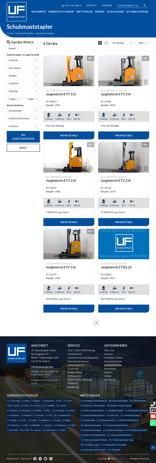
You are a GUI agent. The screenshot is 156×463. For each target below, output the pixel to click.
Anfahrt (108, 372)
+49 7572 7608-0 (71, 5)
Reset (23, 148)
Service (100, 11)
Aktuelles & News (113, 357)
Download (73, 386)
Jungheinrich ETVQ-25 (116, 267)
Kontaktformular (113, 364)
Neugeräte (39, 11)
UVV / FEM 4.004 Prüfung (81, 350)
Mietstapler (84, 11)
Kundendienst (75, 353)
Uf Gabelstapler (137, 11)
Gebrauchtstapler (61, 11)
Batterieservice (76, 364)
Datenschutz (13, 458)
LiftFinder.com (122, 458)
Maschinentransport (78, 361)
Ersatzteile (73, 368)
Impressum (26, 458)
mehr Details (69, 135)
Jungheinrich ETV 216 (61, 267)
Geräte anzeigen (23, 137)
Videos (108, 375)
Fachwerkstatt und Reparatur (83, 357)
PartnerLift (110, 379)
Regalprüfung (75, 372)
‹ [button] (84, 82)
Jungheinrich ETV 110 (61, 94)
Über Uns (109, 350)
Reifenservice (75, 375)
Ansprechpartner (113, 361)
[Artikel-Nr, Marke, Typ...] (129, 5)
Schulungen (115, 11)
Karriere (107, 5)
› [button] (90, 82)
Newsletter (110, 368)
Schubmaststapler (44, 33)
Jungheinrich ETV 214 (116, 94)
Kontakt (91, 5)
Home (10, 33)
